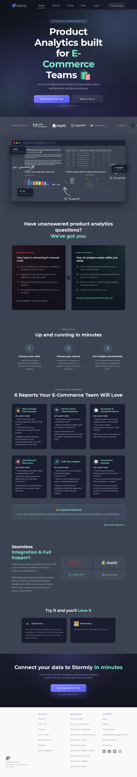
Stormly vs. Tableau (79, 761)
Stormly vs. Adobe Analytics (82, 750)
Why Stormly (76, 719)
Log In (96, 5)
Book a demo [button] (87, 99)
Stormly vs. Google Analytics (83, 735)
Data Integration (45, 750)
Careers (106, 724)
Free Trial (42, 724)
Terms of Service (110, 740)
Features (42, 719)
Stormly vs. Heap (78, 745)
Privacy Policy (109, 729)
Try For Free (117, 6)
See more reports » (114, 525)
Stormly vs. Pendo (78, 740)
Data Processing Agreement (115, 735)
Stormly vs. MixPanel (79, 724)
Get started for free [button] (51, 99)
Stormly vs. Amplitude (80, 729)
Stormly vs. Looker (78, 766)
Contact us (107, 745)
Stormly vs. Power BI (79, 756)
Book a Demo (44, 740)
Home (41, 5)
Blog (83, 5)
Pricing (70, 5)
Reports (56, 5)
